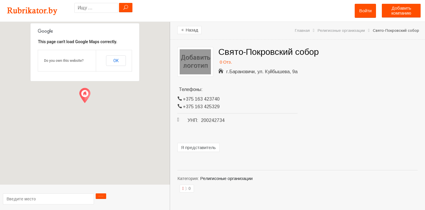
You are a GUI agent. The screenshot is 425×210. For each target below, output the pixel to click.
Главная (302, 30)
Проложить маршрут (100, 198)
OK (115, 60)
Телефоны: (191, 89)
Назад (189, 30)
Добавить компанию (401, 10)
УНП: (193, 120)
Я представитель (198, 147)
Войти (365, 10)
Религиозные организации (341, 30)
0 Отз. (226, 62)
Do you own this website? (64, 61)
